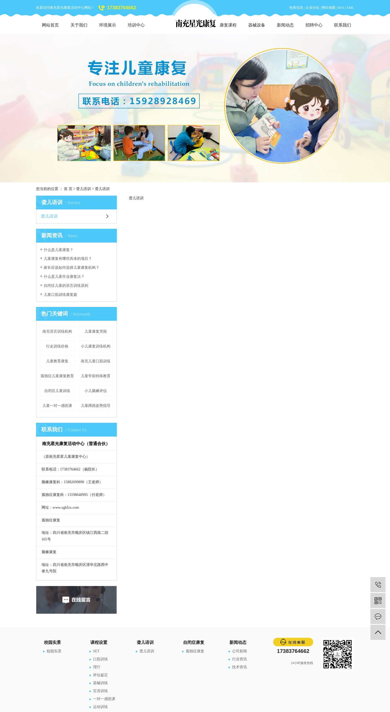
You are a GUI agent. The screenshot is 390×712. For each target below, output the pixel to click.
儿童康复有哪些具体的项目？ (68, 259)
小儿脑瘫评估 (96, 391)
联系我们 (342, 25)
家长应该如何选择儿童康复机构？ (71, 268)
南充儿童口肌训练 (95, 361)
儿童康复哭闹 (96, 331)
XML (350, 8)
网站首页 (50, 25)
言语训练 (100, 691)
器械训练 (100, 683)
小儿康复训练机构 (95, 346)
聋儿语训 (83, 189)
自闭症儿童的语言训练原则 (66, 286)
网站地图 (329, 8)
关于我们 (78, 25)
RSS (341, 8)
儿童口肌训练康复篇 (60, 295)
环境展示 (107, 25)
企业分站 (312, 8)
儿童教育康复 (57, 361)
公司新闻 (239, 651)
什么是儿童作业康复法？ (64, 277)
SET (96, 651)
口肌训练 (100, 659)
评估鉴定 (100, 675)
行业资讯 (239, 659)
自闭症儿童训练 (57, 391)
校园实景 (54, 651)
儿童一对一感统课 (57, 406)
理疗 (96, 667)
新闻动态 (285, 25)
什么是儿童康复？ (58, 250)
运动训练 (100, 707)
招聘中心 (313, 25)
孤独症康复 (195, 651)
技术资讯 (239, 667)
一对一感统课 (104, 699)
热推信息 (296, 8)
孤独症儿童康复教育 (57, 376)
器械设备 (256, 25)
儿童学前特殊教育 (95, 376)
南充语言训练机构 (57, 331)
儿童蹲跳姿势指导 (95, 406)
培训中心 (136, 25)
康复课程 (228, 25)
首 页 (68, 189)
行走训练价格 (57, 346)
